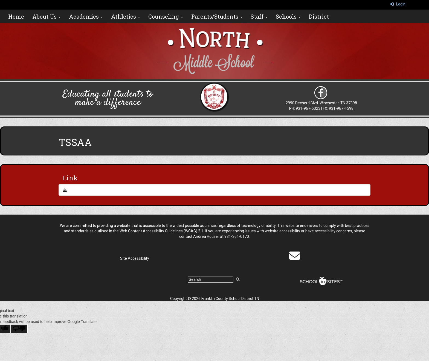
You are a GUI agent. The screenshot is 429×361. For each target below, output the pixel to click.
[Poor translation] (19, 328)
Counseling (165, 16)
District (319, 16)
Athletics (125, 16)
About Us (46, 16)
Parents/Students (216, 16)
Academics (86, 16)
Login (397, 4)
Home (16, 16)
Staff (259, 16)
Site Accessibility (134, 258)
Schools (288, 16)
